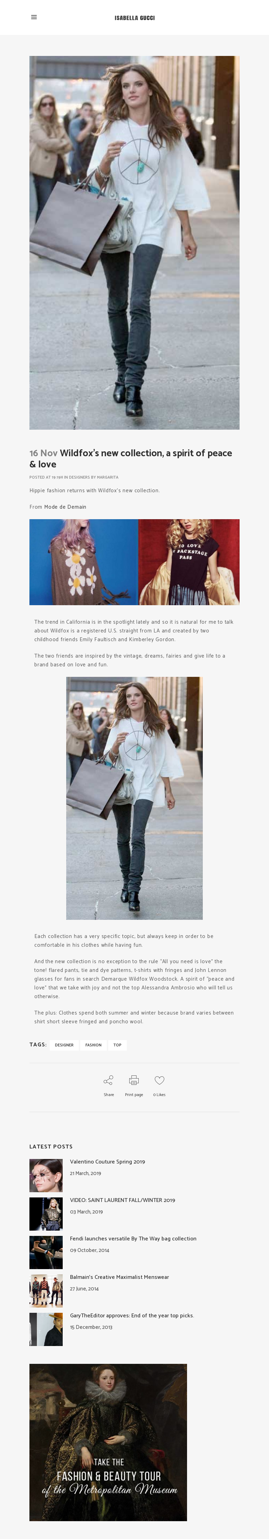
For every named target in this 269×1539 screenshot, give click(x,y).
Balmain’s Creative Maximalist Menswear (119, 1277)
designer (64, 1045)
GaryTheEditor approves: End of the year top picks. (132, 1315)
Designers (79, 477)
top (117, 1045)
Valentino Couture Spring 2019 (107, 1162)
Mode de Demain (65, 507)
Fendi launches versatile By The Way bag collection (133, 1239)
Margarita (107, 477)
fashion (93, 1045)
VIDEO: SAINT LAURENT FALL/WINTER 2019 (122, 1200)
